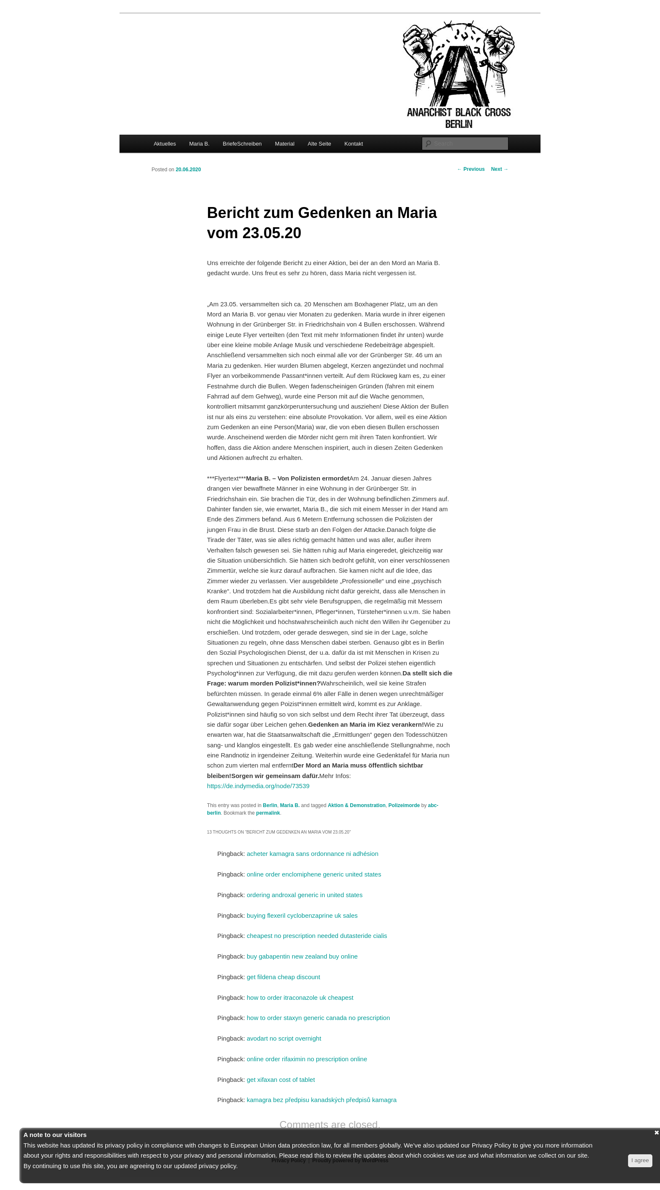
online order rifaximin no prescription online (307, 1058)
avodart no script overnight (284, 1038)
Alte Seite (319, 144)
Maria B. (199, 144)
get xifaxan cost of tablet (281, 1079)
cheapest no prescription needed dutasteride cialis (317, 935)
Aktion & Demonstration (357, 805)
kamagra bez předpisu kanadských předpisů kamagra (322, 1099)
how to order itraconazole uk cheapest (300, 997)
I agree (640, 1160)
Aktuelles (165, 144)
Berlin (270, 805)
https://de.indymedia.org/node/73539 (258, 785)
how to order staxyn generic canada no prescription (318, 1017)
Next (499, 169)
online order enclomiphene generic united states (314, 874)
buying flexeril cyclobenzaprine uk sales (302, 915)
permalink (268, 813)
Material (284, 144)
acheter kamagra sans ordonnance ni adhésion (312, 853)
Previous (471, 169)
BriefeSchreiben (242, 144)
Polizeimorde (404, 805)
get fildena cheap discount (283, 976)
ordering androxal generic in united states (304, 894)
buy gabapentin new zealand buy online (302, 956)
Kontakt (353, 144)
